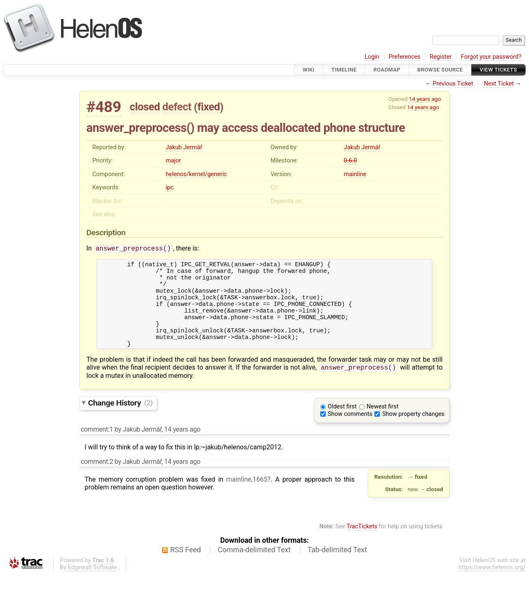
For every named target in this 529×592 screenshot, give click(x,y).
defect (176, 106)
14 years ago (425, 98)
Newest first (382, 424)
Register (441, 56)
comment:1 (97, 447)
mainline (355, 174)
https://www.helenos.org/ (492, 585)
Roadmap (386, 70)
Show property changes (413, 431)
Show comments (350, 431)
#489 (103, 107)
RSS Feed (185, 567)
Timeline (344, 70)
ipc (170, 187)
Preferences (404, 56)
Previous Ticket (453, 83)
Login (372, 56)
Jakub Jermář (184, 147)
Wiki (309, 70)
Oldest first (342, 424)
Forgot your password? (491, 56)
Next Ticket (499, 83)
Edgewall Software (92, 585)
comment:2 (97, 479)
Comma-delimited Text (254, 567)
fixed (208, 106)
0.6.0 (350, 160)
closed (145, 106)
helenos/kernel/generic (196, 174)
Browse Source (440, 70)
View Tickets (498, 70)
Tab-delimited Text (337, 567)
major (173, 160)
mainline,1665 (246, 497)
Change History (120, 420)
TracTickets (361, 544)
